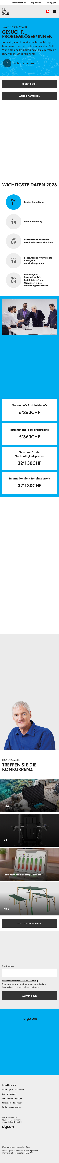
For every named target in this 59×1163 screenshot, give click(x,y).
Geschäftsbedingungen (12, 1098)
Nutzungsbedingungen (12, 1103)
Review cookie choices (11, 1107)
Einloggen (51, 2)
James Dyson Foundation (13, 1089)
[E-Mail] (29, 972)
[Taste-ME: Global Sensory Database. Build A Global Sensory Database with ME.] (29, 864)
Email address (8, 966)
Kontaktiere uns (19, 2)
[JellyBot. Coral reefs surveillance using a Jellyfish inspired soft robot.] (29, 795)
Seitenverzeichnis (9, 1094)
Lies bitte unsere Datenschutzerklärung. (20, 981)
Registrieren (36, 2)
